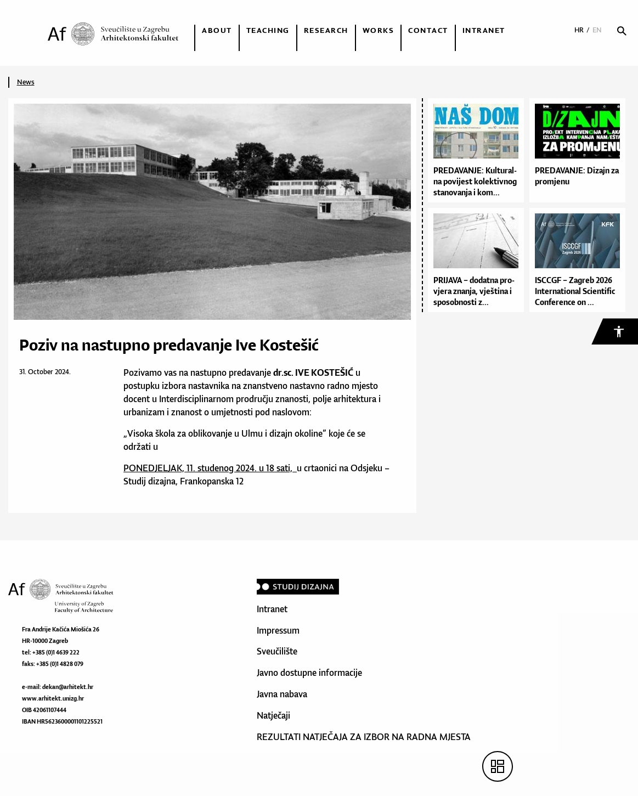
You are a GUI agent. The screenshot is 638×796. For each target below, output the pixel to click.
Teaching (268, 30)
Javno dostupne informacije (309, 673)
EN (597, 30)
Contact (428, 30)
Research (326, 30)
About (217, 30)
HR (579, 30)
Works (378, 30)
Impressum (278, 630)
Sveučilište (277, 651)
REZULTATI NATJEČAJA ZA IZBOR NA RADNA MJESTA (364, 737)
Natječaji (273, 715)
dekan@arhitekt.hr (67, 687)
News (26, 82)
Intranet (483, 30)
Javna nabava (282, 694)
